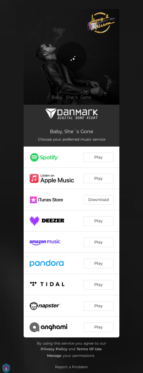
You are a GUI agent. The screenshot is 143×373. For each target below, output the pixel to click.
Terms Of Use (89, 349)
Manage (54, 355)
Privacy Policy (54, 349)
